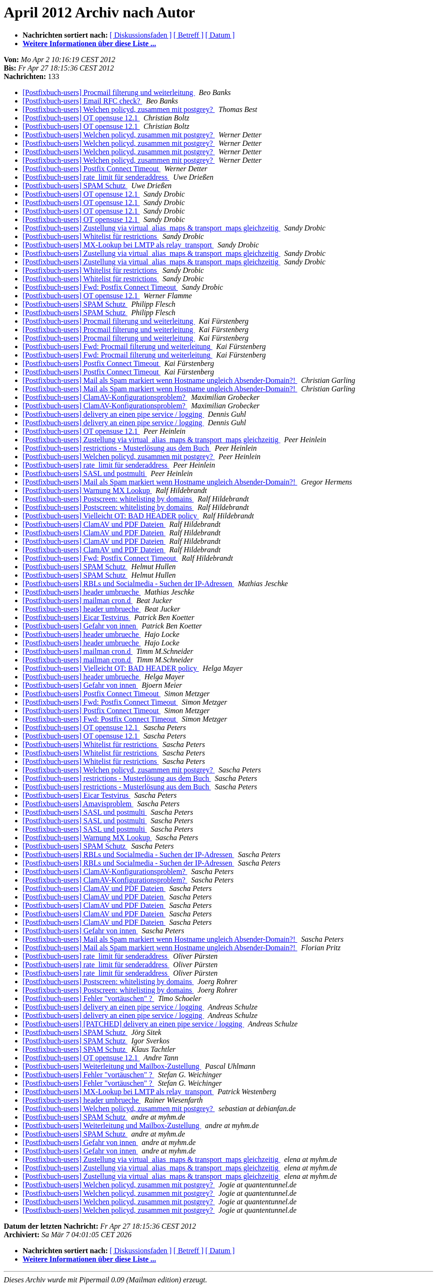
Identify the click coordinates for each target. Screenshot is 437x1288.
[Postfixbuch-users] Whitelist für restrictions (91, 236)
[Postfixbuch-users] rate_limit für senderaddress (96, 177)
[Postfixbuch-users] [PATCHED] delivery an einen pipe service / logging (133, 1024)
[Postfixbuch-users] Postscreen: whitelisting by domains (108, 499)
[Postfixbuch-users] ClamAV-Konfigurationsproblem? (105, 397)
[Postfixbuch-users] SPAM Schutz (75, 186)
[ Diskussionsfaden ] (141, 35)
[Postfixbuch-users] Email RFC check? (82, 101)
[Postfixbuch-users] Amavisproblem (78, 804)
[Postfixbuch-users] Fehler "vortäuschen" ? (88, 998)
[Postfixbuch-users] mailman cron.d (78, 600)
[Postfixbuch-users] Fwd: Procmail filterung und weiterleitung (117, 346)
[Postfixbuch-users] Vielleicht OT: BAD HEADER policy (111, 516)
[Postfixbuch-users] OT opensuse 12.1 (81, 118)
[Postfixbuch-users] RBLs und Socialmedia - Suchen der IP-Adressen (128, 584)
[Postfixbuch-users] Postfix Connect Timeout (91, 169)
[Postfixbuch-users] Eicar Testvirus (76, 617)
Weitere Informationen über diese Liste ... (89, 44)
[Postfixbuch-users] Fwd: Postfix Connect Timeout (100, 287)
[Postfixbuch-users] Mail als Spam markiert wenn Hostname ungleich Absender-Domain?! (160, 380)
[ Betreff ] (189, 35)
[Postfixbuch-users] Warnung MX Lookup (87, 490)
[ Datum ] (220, 35)
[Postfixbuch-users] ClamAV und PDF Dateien (94, 524)
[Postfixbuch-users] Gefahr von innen (80, 626)
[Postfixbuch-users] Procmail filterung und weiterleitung (109, 92)
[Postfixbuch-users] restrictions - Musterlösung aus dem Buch (117, 448)
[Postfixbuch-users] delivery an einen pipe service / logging (113, 414)
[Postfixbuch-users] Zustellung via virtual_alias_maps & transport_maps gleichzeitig (151, 228)
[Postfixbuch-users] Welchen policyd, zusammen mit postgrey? (119, 109)
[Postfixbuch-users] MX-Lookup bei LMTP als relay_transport (118, 245)
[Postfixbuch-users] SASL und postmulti (85, 473)
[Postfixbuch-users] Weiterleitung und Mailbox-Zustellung (112, 1066)
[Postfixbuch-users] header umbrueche (82, 592)
